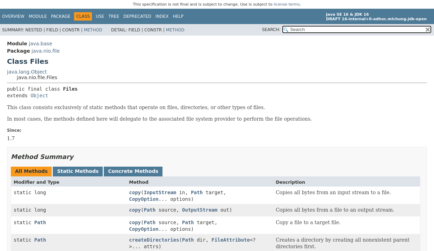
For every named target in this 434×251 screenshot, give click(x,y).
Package (60, 16)
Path (197, 192)
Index (162, 16)
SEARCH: (271, 29)
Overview (13, 16)
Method (93, 30)
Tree (113, 16)
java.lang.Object (27, 72)
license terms (287, 4)
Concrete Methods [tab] (133, 171)
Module (38, 16)
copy (135, 192)
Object (39, 95)
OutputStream (199, 210)
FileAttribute (230, 240)
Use (100, 16)
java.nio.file (45, 51)
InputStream (160, 192)
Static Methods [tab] (78, 171)
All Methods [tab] (31, 171)
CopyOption (143, 199)
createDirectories (154, 240)
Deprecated (137, 16)
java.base (40, 43)
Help (178, 16)
